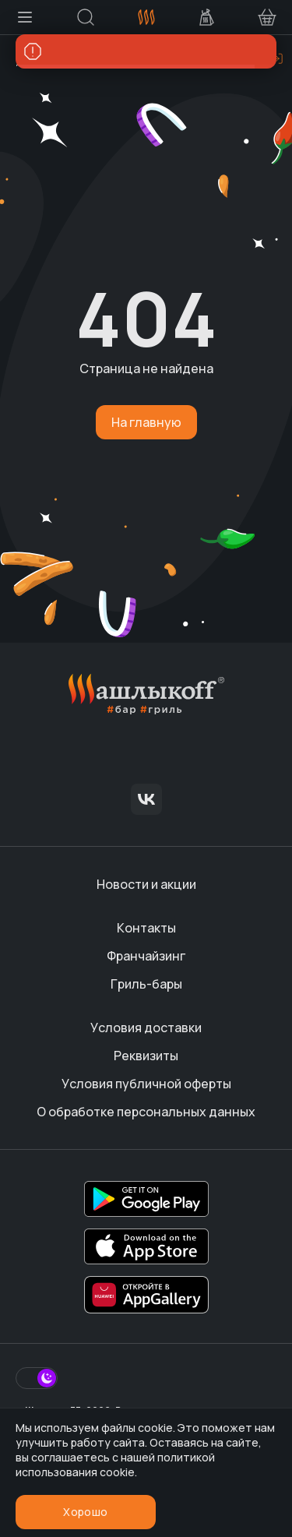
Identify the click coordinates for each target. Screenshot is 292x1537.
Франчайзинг (146, 956)
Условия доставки (146, 1027)
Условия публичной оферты (146, 1083)
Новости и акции (146, 884)
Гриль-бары (146, 984)
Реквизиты (146, 1055)
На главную (146, 422)
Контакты (146, 928)
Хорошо (85, 1511)
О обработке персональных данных (146, 1111)
